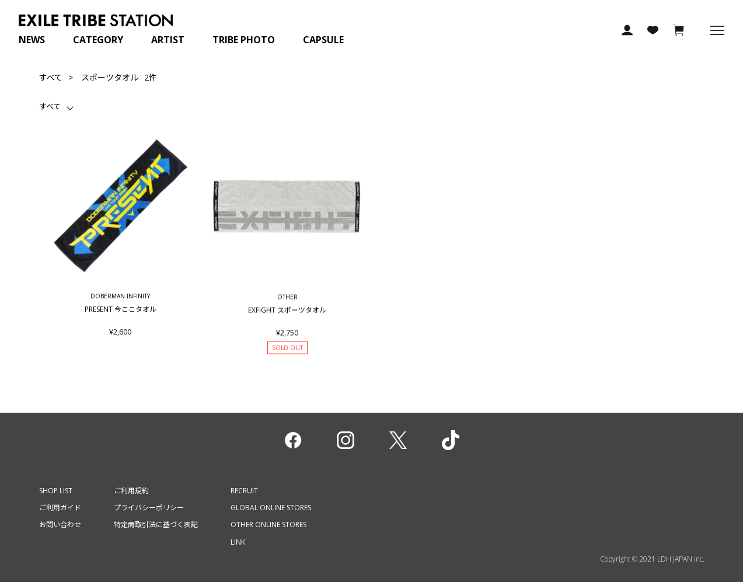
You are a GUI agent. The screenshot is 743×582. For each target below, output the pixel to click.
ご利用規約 (131, 491)
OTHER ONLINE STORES (268, 524)
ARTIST (167, 39)
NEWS (32, 39)
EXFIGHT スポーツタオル (288, 316)
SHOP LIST (55, 491)
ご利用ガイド (60, 508)
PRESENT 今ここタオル (120, 312)
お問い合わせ (60, 524)
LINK (238, 542)
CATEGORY (98, 39)
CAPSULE (323, 39)
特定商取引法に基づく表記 (156, 524)
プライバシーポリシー (149, 508)
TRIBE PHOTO (243, 39)
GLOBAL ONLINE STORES (271, 508)
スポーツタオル (109, 77)
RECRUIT (244, 491)
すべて (50, 77)
